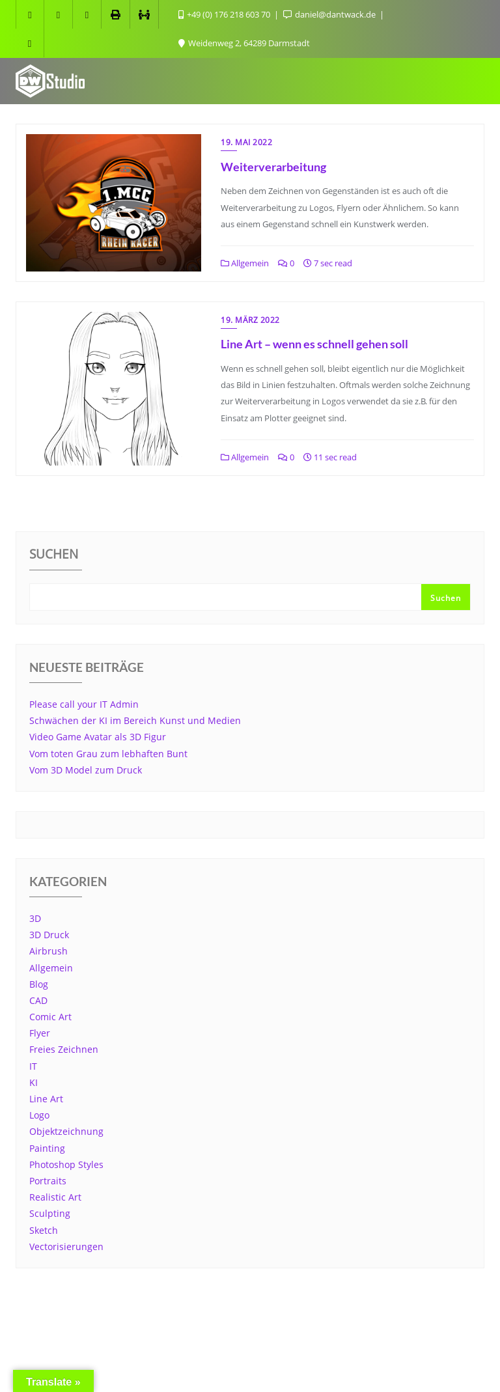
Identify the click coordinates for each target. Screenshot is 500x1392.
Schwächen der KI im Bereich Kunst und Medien (135, 720)
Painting (47, 1148)
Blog (38, 984)
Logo (39, 1115)
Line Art (46, 1099)
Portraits (47, 1181)
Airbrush (48, 951)
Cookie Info (224, 1338)
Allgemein (245, 263)
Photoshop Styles (66, 1164)
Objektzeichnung (66, 1131)
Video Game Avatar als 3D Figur (97, 737)
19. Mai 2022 (246, 142)
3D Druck (49, 934)
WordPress (315, 1364)
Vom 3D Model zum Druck (85, 770)
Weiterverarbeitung (273, 167)
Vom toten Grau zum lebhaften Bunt (108, 753)
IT (33, 1066)
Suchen (53, 555)
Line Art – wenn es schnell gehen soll (314, 344)
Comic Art (50, 1016)
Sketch (43, 1230)
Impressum (153, 1338)
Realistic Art (55, 1197)
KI (33, 1082)
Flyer (39, 1033)
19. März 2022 (250, 320)
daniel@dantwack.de (330, 14)
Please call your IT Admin (84, 704)
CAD (38, 1000)
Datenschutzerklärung (318, 1338)
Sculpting (49, 1213)
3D (35, 918)
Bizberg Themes (441, 1364)
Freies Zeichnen (63, 1049)
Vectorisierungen (66, 1246)
